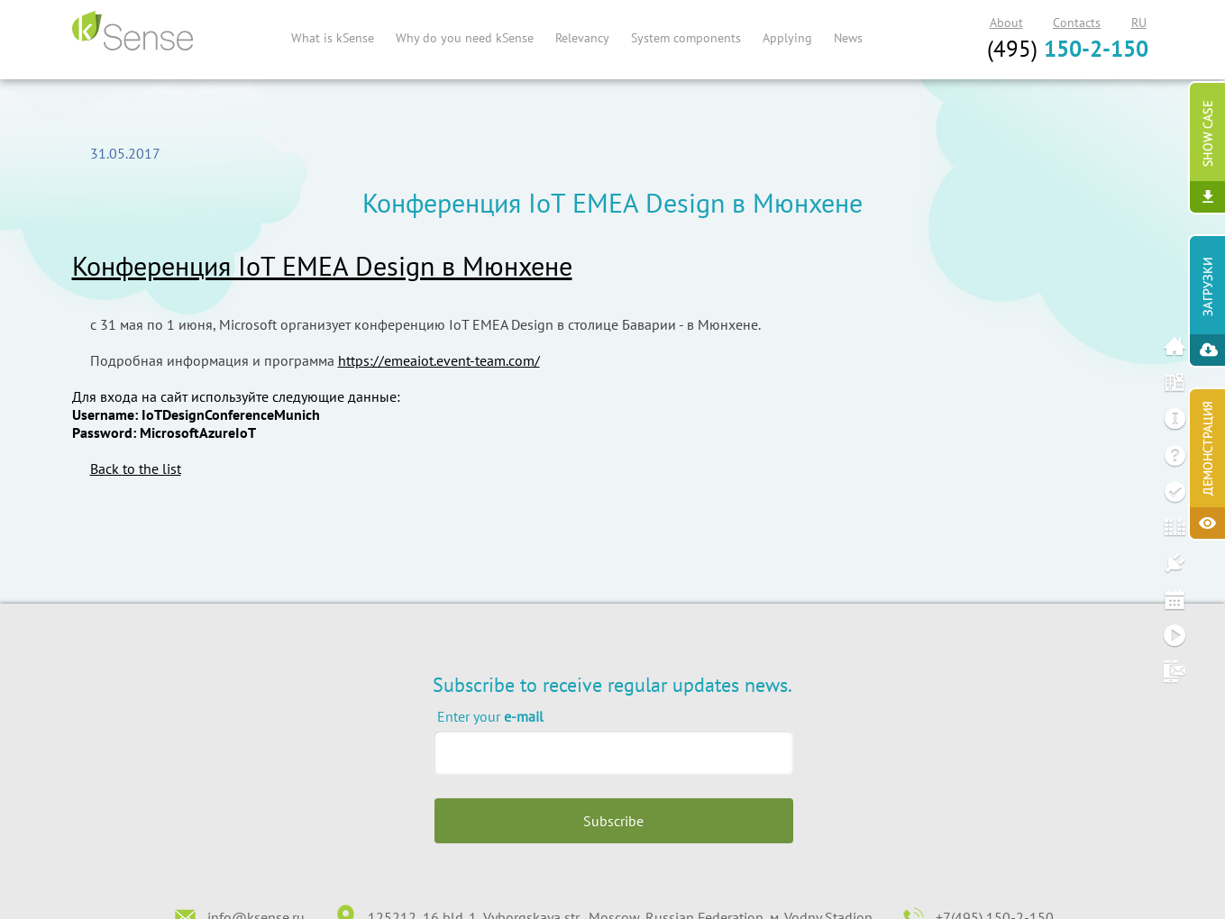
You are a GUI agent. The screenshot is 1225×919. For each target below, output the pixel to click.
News (848, 38)
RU (1139, 22)
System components (686, 38)
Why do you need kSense (465, 38)
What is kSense (332, 38)
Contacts (1077, 22)
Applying (787, 38)
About (1006, 22)
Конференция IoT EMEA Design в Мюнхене (322, 265)
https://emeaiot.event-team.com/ (439, 360)
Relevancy (582, 38)
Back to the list (135, 469)
